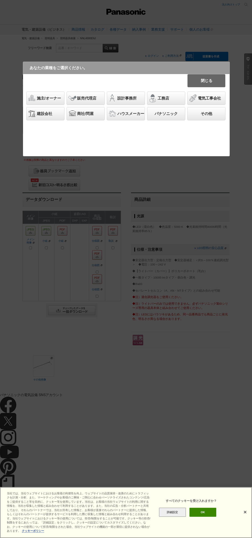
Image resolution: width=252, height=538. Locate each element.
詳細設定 (172, 512)
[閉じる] (245, 512)
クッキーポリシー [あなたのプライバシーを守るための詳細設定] (33, 530)
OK (203, 512)
